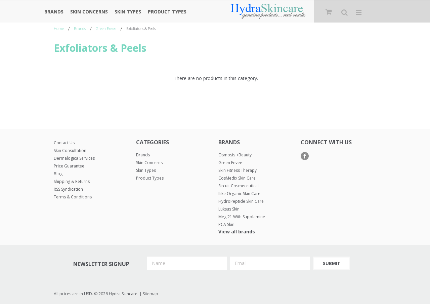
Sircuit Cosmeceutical (238, 186)
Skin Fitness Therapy (237, 170)
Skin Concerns (89, 11)
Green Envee (106, 28)
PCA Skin (226, 224)
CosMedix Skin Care (237, 178)
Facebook (305, 156)
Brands (53, 11)
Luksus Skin (229, 209)
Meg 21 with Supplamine (241, 217)
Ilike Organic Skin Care (239, 193)
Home (59, 28)
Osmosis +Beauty (235, 155)
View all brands (236, 231)
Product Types (167, 11)
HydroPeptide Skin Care (241, 201)
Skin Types (128, 11)
